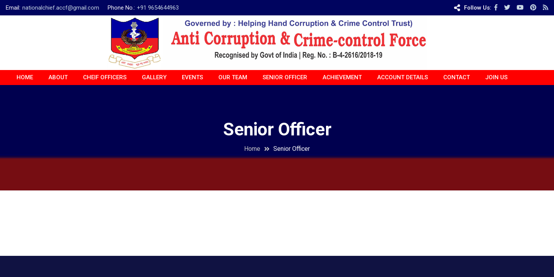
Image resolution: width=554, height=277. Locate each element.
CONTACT (456, 77)
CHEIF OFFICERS (104, 77)
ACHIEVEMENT (342, 77)
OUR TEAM (232, 77)
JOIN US (496, 77)
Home (25, 77)
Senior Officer (285, 77)
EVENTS (192, 77)
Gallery (154, 77)
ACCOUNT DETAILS (402, 77)
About (58, 77)
